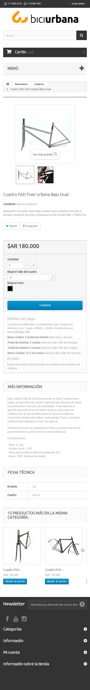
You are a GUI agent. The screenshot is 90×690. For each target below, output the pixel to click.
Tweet (11, 225)
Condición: (9, 204)
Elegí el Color (15, 282)
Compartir (30, 225)
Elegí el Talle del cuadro (22, 271)
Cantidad (13, 259)
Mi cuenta (11, 652)
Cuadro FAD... (12, 569)
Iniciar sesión (78, 3)
